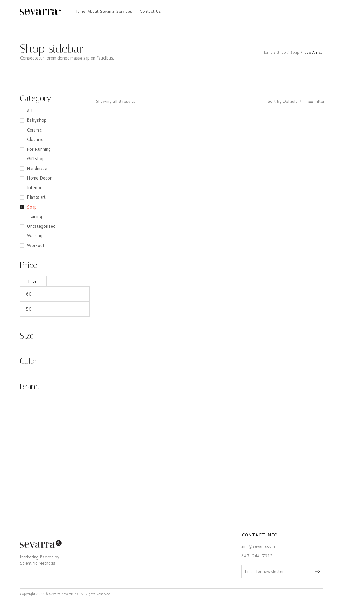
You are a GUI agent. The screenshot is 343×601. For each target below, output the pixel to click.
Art (30, 111)
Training (34, 216)
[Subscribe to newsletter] (317, 571)
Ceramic (34, 130)
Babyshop (37, 120)
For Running (39, 149)
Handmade (37, 168)
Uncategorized (41, 226)
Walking (34, 236)
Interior (34, 188)
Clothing (35, 139)
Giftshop (36, 159)
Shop (281, 52)
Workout (35, 245)
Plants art (36, 197)
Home (267, 52)
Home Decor (39, 178)
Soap (294, 52)
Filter (33, 281)
